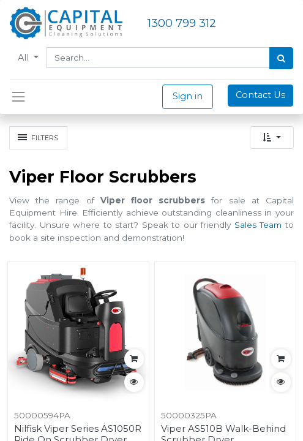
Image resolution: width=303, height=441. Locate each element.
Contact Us (260, 94)
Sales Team (258, 225)
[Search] (281, 58)
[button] (272, 137)
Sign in (188, 96)
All (24, 57)
